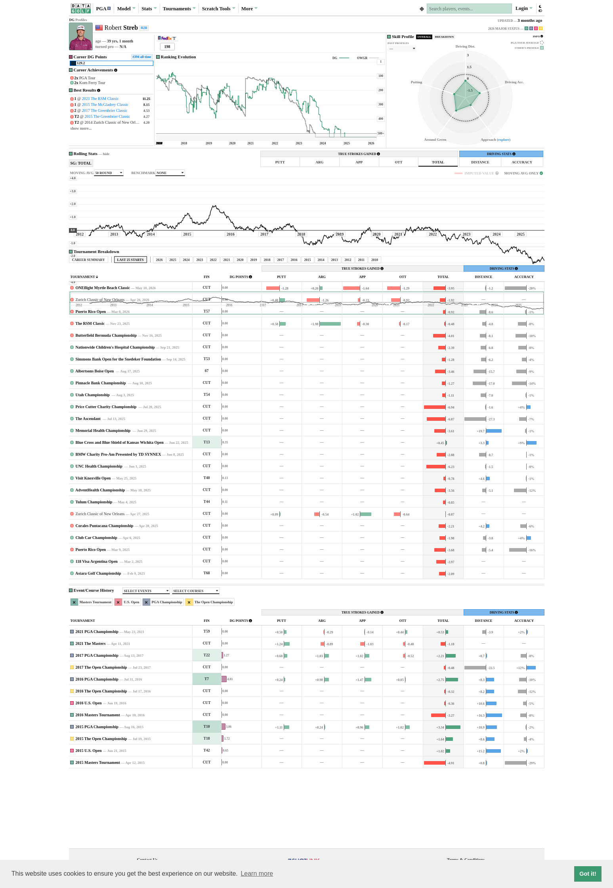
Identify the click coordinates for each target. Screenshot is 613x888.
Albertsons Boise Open (95, 445)
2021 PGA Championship (97, 706)
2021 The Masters (91, 717)
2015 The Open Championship (101, 813)
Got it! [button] (587, 874)
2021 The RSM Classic (100, 98)
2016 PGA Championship (97, 753)
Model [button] (126, 8)
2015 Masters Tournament (98, 836)
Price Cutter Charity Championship (106, 481)
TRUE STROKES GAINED (359, 154)
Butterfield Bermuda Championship (106, 409)
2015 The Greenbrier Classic (107, 116)
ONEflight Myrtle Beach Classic (103, 362)
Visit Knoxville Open (93, 552)
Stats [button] (149, 8)
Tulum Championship (93, 576)
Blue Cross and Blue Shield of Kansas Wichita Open (120, 516)
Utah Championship (93, 469)
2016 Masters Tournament (98, 789)
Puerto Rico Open (91, 386)
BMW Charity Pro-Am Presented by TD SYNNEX (118, 528)
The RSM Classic (90, 397)
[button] (103, 8)
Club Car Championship (96, 612)
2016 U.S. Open (89, 777)
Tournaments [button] (179, 8)
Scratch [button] (218, 8)
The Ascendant (88, 493)
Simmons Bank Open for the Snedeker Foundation (118, 433)
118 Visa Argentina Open (97, 635)
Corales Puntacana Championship (105, 600)
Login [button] (524, 8)
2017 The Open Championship (101, 741)
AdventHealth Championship (100, 564)
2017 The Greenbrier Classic (105, 110)
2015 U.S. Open (89, 825)
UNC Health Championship (100, 540)
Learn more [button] (257, 873)
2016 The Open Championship (101, 765)
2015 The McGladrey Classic (105, 104)
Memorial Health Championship (104, 504)
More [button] (249, 8)
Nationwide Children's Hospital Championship (115, 421)
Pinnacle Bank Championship (101, 457)
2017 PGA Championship (97, 729)
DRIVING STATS (501, 154)
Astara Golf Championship (98, 647)
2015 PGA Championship (97, 801)
